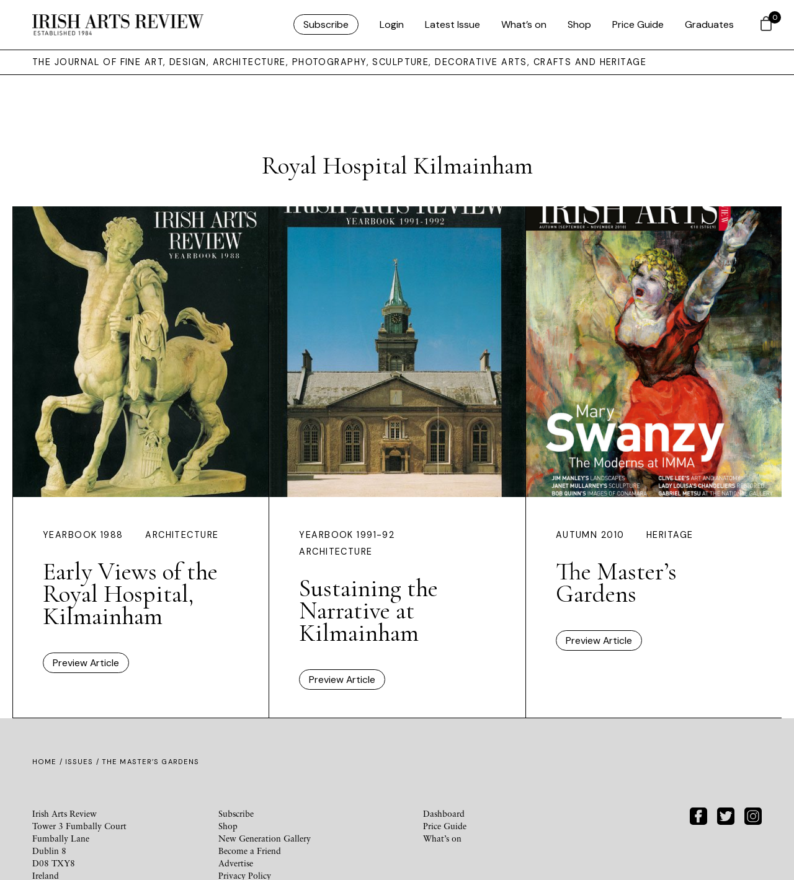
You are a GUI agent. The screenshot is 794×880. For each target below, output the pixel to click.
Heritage (670, 534)
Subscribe (326, 24)
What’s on (523, 24)
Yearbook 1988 (83, 534)
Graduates (709, 24)
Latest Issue (452, 24)
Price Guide (638, 24)
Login (392, 24)
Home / (48, 761)
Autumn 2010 (590, 534)
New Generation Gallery (264, 838)
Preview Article (86, 662)
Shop (579, 24)
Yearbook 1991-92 (347, 534)
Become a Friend (249, 850)
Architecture (181, 534)
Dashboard (444, 813)
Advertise (235, 863)
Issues (79, 761)
